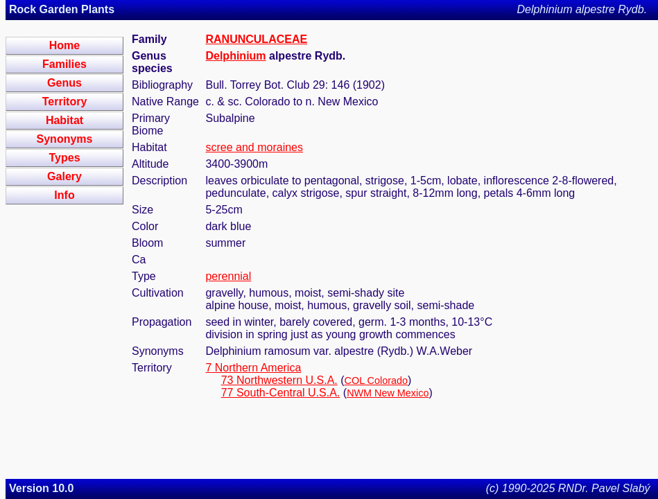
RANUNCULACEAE (256, 39)
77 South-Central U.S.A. (280, 393)
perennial (228, 276)
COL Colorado (376, 380)
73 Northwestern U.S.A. (279, 380)
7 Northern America (253, 368)
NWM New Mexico (387, 393)
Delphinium (235, 56)
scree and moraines (254, 147)
